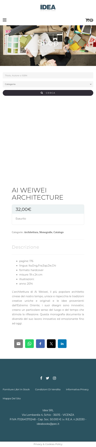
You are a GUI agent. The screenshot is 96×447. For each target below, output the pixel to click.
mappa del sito (12, 398)
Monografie (45, 232)
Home (19, 51)
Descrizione (25, 247)
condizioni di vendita (48, 389)
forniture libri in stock (16, 389)
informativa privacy (77, 389)
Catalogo (59, 232)
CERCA (48, 92)
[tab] (25, 247)
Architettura (33, 51)
